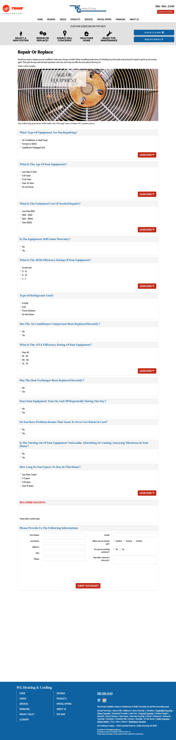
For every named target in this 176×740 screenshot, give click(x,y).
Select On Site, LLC (115, 729)
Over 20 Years (27, 183)
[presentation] (96, 576)
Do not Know (26, 186)
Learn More (147, 154)
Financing (120, 19)
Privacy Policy (28, 714)
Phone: (36, 559)
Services (89, 19)
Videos (63, 19)
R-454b (24, 303)
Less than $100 (27, 211)
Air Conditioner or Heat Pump (34, 140)
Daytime (117, 541)
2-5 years (25, 478)
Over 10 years (26, 485)
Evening (127, 541)
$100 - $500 (26, 214)
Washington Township (137, 722)
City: (37, 553)
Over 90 (24, 352)
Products (75, 19)
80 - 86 (24, 359)
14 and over (26, 267)
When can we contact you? (101, 542)
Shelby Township (162, 719)
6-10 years (25, 482)
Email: (107, 535)
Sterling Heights (103, 722)
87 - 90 (24, 356)
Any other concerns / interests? (101, 558)
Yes (22, 250)
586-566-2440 (105, 693)
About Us (134, 19)
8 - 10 (23, 275)
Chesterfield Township (164, 710)
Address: (35, 547)
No (22, 246)
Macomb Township (146, 713)
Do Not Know (27, 314)
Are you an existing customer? (102, 550)
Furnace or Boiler (28, 143)
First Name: (34, 535)
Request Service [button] (154, 39)
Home (40, 19)
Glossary (25, 720)
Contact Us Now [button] (166, 12)
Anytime (137, 541)
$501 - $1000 (26, 218)
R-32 (23, 306)
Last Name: (34, 541)
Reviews (51, 19)
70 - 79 (24, 363)
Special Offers (104, 19)
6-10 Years (25, 175)
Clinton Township (103, 713)
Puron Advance (27, 310)
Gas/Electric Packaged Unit (32, 147)
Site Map (61, 714)
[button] (88, 585)
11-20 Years (25, 179)
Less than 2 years (28, 474)
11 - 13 (23, 271)
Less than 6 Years (28, 171)
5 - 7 (23, 278)
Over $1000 (26, 222)
